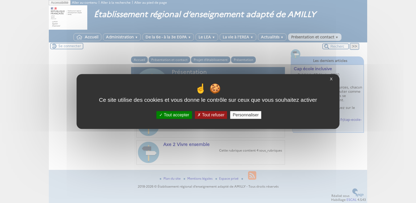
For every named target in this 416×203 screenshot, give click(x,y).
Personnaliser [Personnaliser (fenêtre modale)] (246, 115)
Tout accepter (174, 115)
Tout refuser (210, 115)
